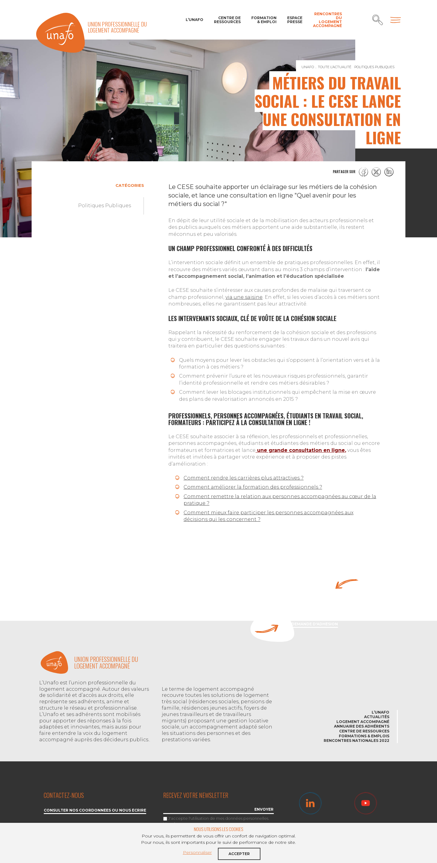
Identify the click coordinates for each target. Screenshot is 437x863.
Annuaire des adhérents (361, 726)
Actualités (376, 717)
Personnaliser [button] (197, 852)
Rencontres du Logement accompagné (327, 20)
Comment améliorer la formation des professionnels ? (253, 487)
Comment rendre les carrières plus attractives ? (244, 478)
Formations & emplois (364, 736)
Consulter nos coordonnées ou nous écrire (95, 810)
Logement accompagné (362, 721)
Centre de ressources (227, 20)
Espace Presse (294, 20)
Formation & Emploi (264, 20)
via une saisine (244, 297)
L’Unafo (194, 20)
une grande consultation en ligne (300, 450)
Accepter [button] (239, 853)
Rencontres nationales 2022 (356, 740)
